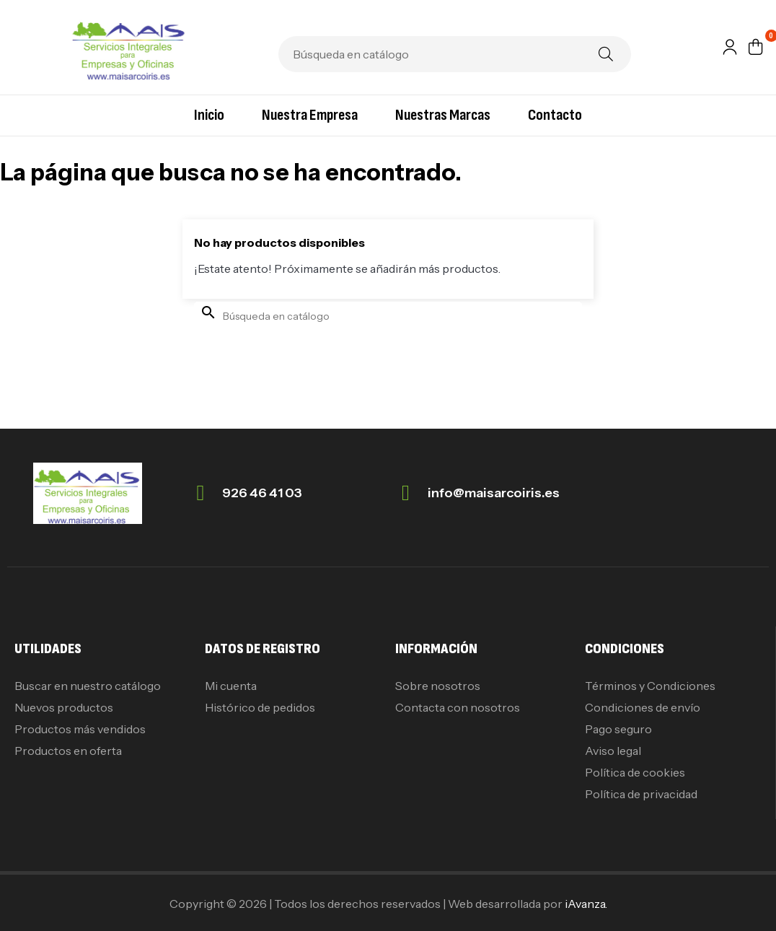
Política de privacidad (641, 794)
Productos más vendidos (80, 729)
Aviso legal (613, 750)
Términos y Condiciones (650, 685)
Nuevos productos (63, 707)
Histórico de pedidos (260, 707)
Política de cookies (635, 772)
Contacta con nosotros (457, 707)
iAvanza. (586, 903)
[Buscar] (454, 54)
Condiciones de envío (642, 707)
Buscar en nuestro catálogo (87, 685)
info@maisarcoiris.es (494, 493)
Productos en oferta (68, 750)
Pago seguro (618, 729)
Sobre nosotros (437, 685)
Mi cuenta (231, 685)
